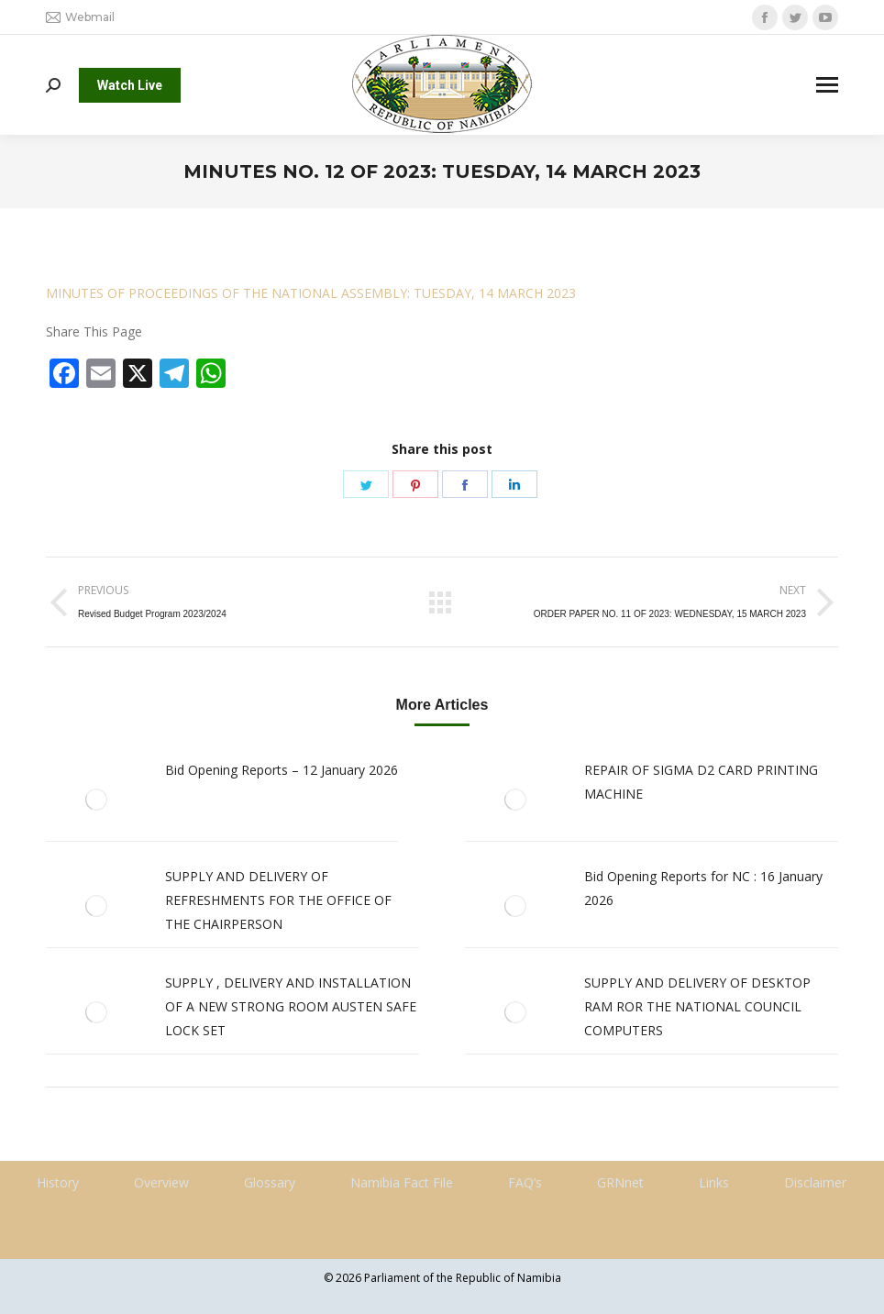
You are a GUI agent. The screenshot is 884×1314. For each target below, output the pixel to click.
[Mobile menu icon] (827, 84)
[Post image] (96, 799)
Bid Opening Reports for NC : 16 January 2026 (703, 888)
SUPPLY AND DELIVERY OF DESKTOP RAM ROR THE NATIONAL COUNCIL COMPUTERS (697, 1006)
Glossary (269, 1182)
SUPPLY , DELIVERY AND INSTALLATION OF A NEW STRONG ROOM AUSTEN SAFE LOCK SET (290, 1006)
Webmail (80, 17)
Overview (161, 1182)
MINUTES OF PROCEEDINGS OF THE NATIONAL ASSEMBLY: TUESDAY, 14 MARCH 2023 (311, 293)
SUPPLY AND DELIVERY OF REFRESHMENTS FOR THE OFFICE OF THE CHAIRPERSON (278, 900)
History (58, 1182)
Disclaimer (815, 1182)
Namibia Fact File (401, 1182)
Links (714, 1182)
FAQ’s (525, 1182)
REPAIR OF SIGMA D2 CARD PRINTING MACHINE (701, 781)
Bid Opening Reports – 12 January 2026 (281, 769)
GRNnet (620, 1182)
